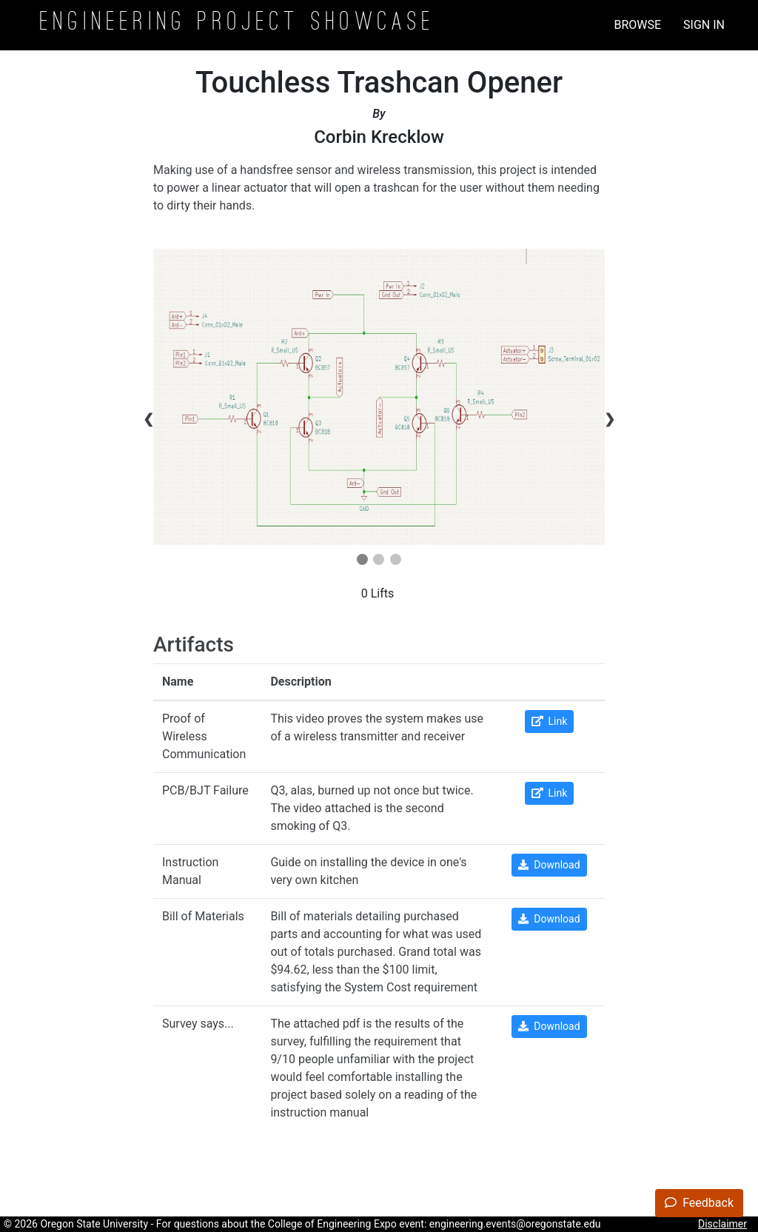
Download (549, 865)
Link (549, 721)
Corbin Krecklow (379, 137)
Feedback (699, 1203)
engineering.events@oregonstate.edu (515, 1224)
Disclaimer (722, 1224)
